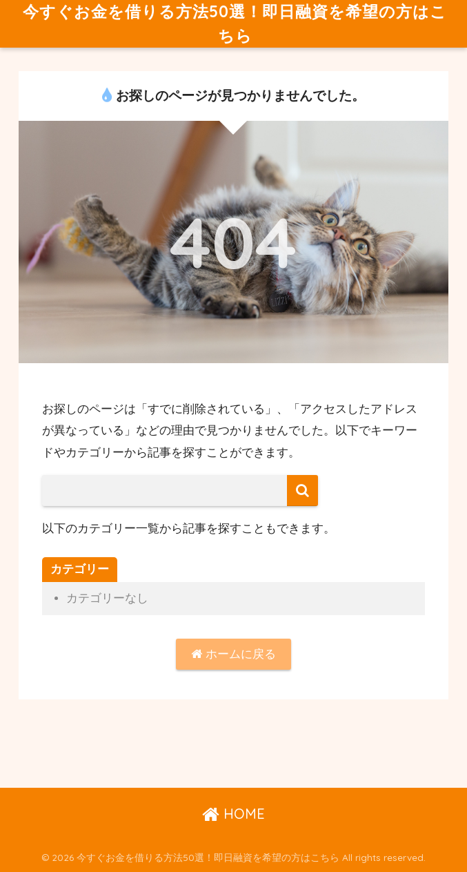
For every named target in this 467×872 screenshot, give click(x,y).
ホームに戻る (233, 654)
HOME (233, 813)
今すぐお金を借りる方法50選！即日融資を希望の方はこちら (235, 23)
